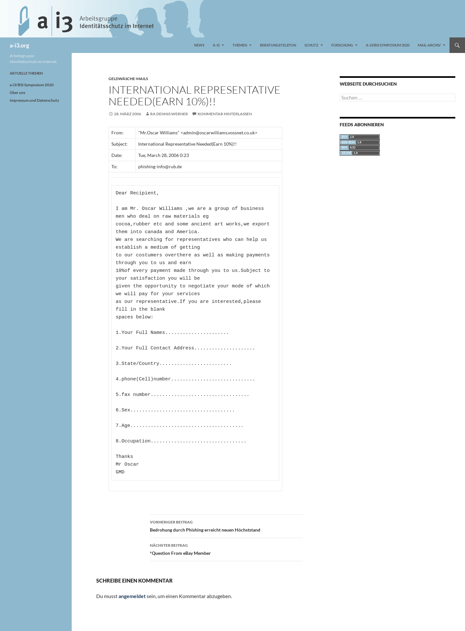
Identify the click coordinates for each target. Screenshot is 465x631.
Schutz (311, 45)
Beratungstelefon (278, 45)
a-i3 (216, 45)
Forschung (342, 45)
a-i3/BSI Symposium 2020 (387, 45)
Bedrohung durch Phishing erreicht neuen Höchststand (226, 525)
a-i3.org (19, 45)
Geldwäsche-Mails (128, 78)
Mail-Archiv (429, 45)
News (199, 45)
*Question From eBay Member (226, 549)
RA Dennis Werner (169, 113)
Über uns (17, 92)
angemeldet (132, 596)
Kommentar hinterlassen (225, 113)
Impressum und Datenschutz (34, 100)
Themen (239, 45)
